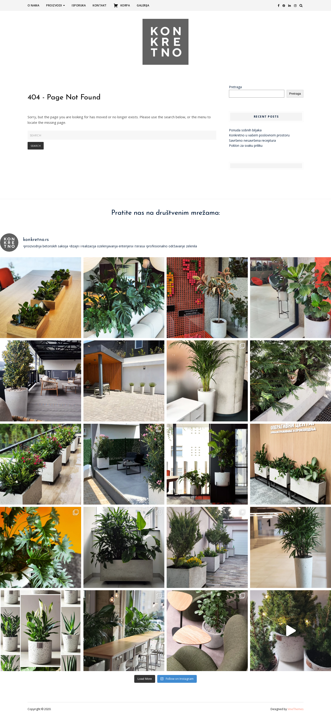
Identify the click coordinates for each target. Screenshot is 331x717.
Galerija (143, 5)
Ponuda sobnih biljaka (245, 131)
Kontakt (100, 5)
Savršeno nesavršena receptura (252, 141)
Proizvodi (55, 5)
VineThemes (295, 710)
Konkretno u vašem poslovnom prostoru (259, 136)
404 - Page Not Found (64, 98)
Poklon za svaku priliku (246, 146)
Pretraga (235, 88)
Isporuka (79, 5)
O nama (33, 5)
